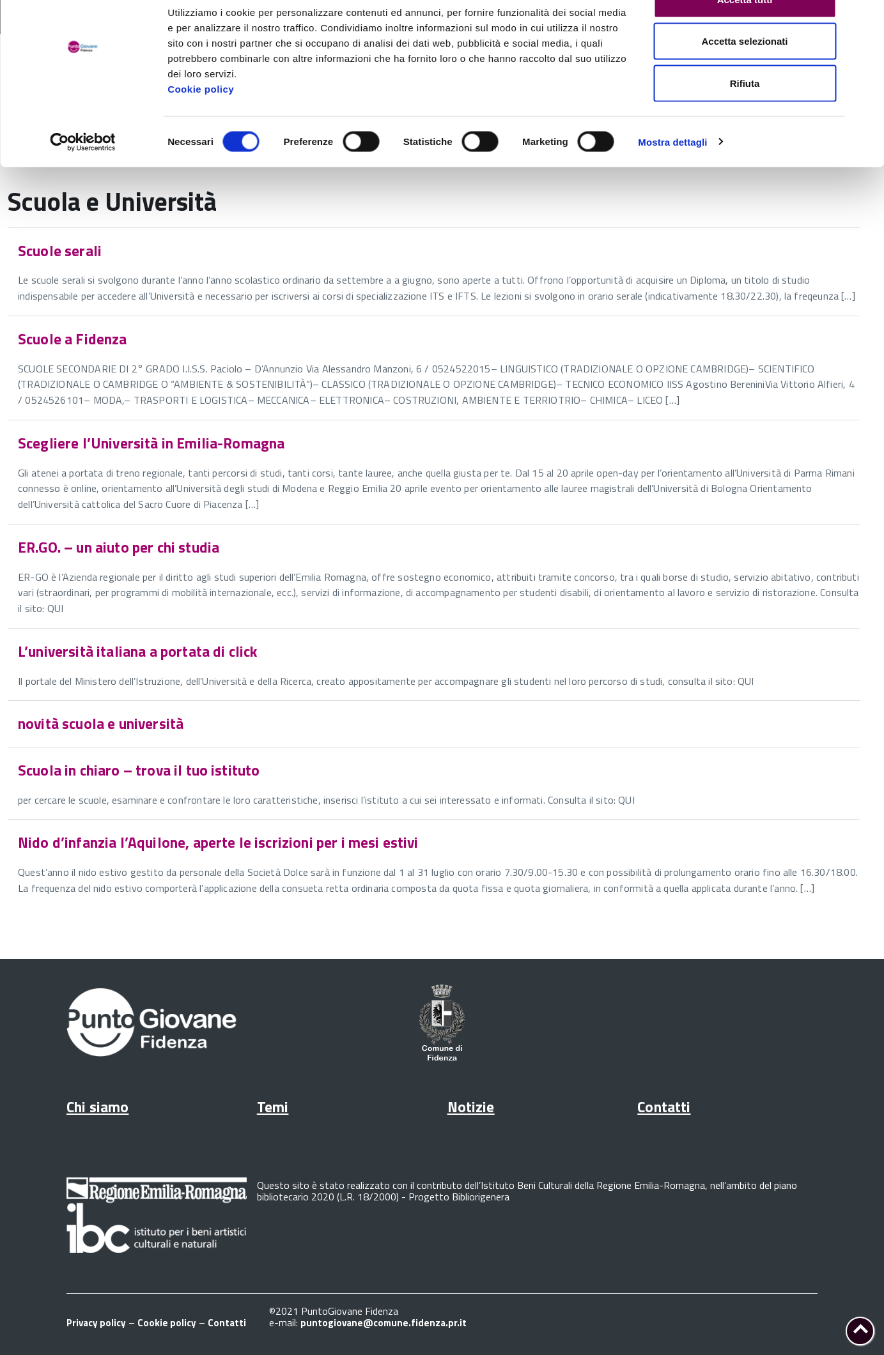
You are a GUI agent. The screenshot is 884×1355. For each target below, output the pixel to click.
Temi (273, 1107)
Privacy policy (96, 1322)
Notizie (471, 1107)
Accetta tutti (745, 33)
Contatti (663, 1107)
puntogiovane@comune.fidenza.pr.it (383, 1322)
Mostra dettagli (672, 176)
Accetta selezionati (744, 75)
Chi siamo (97, 1107)
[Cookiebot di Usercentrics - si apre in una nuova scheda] (83, 176)
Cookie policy (200, 123)
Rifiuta (745, 117)
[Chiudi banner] (864, 19)
